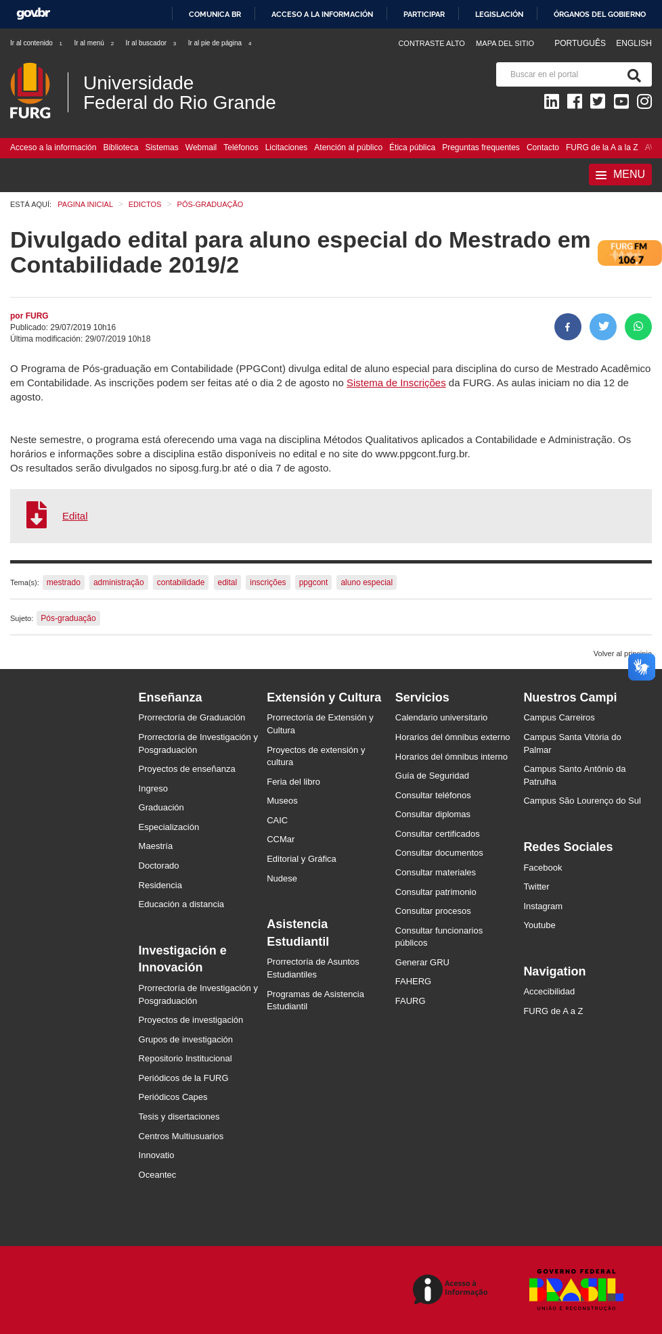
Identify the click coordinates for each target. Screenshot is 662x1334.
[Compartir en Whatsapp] (638, 326)
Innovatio (157, 1155)
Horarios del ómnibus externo (452, 737)
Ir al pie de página (220, 43)
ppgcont (313, 582)
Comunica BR (215, 14)
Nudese (282, 878)
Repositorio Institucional (185, 1058)
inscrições (268, 582)
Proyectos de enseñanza (187, 769)
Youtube (539, 925)
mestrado (64, 582)
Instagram (542, 906)
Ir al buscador (151, 43)
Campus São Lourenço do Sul (581, 801)
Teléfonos (240, 147)
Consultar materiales (435, 872)
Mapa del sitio (505, 43)
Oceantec (158, 1175)
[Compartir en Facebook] (567, 326)
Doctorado (159, 865)
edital (228, 582)
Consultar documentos (439, 853)
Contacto (543, 147)
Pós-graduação (68, 618)
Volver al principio (623, 653)
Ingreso (153, 788)
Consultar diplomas (432, 814)
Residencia (160, 885)
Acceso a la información (322, 14)
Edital (75, 516)
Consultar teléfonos (433, 795)
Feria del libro (293, 782)
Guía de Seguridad (432, 775)
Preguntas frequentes (481, 147)
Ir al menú (94, 43)
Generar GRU (422, 962)
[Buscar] (631, 74)
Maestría (156, 846)
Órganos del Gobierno (600, 14)
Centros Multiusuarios (181, 1136)
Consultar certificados (437, 834)
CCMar (280, 839)
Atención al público (348, 147)
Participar (424, 14)
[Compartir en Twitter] (603, 326)
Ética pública (412, 147)
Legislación (499, 14)
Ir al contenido (37, 43)
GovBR (33, 13)
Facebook (542, 867)
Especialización (169, 827)
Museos (282, 801)
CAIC (277, 820)
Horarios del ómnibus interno (451, 757)
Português (581, 43)
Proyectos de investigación (191, 1020)
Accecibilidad (549, 991)
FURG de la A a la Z (602, 147)
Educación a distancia (181, 904)
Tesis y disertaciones (179, 1116)
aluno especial (366, 582)
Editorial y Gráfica (301, 859)
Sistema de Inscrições (396, 382)
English (634, 43)
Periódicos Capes (173, 1097)
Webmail (201, 147)
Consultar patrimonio (436, 892)
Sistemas (161, 147)
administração (118, 582)
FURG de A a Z (553, 1011)
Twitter (536, 886)
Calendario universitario (441, 717)
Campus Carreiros (558, 717)
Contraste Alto (431, 43)
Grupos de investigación (186, 1039)
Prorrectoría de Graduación (192, 717)
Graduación (161, 807)
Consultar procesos (433, 911)
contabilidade (181, 582)
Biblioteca (120, 147)
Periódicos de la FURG (184, 1078)
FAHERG (413, 981)
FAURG (410, 1001)
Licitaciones (286, 147)
